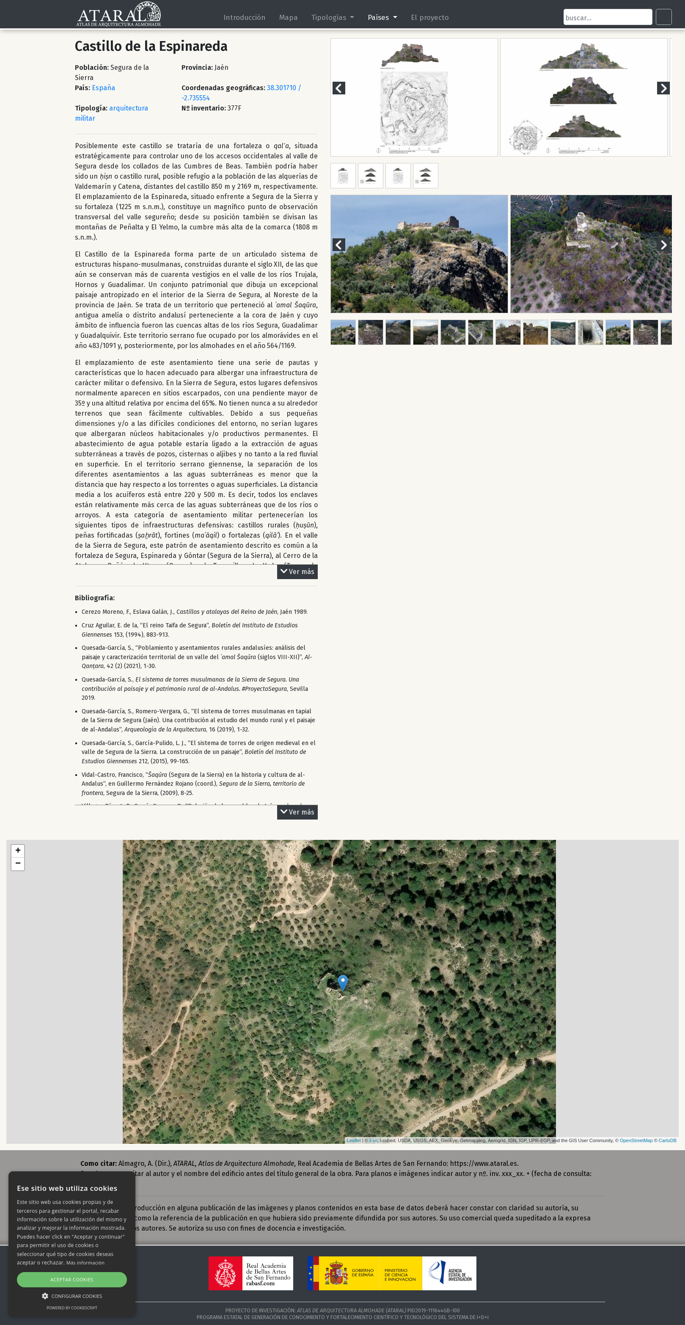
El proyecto (430, 17)
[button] (72, 1296)
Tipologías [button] (329, 17)
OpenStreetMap (636, 1140)
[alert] (71, 1244)
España (103, 88)
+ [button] (18, 851)
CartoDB (668, 1140)
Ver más (297, 572)
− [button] (18, 864)
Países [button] (379, 17)
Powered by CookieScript (72, 1308)
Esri (373, 1140)
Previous (344, 88)
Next (668, 88)
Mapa (288, 17)
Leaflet (354, 1140)
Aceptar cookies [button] (71, 1279)
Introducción (244, 17)
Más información (85, 1262)
